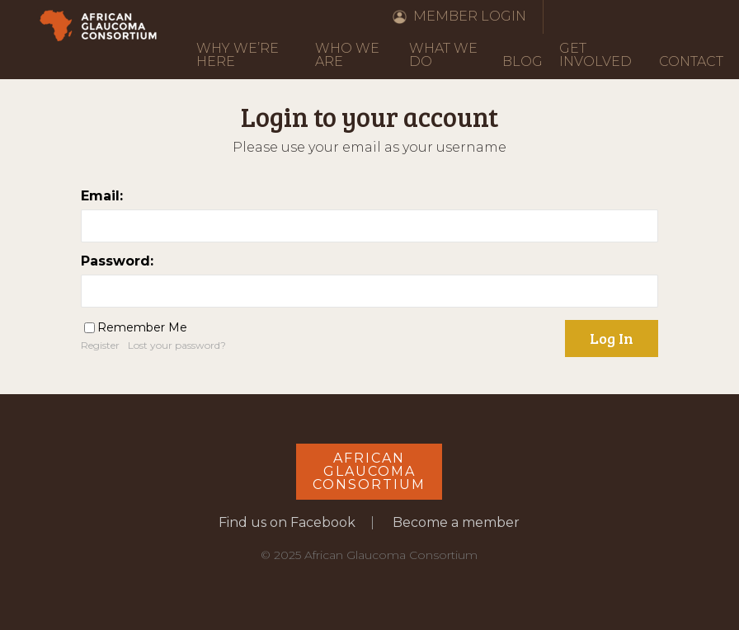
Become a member (456, 522)
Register (100, 345)
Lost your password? (177, 345)
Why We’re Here (237, 54)
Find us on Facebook (287, 522)
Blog (522, 61)
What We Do (443, 54)
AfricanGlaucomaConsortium (369, 471)
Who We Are (347, 54)
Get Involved (595, 54)
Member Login (469, 16)
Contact (691, 61)
